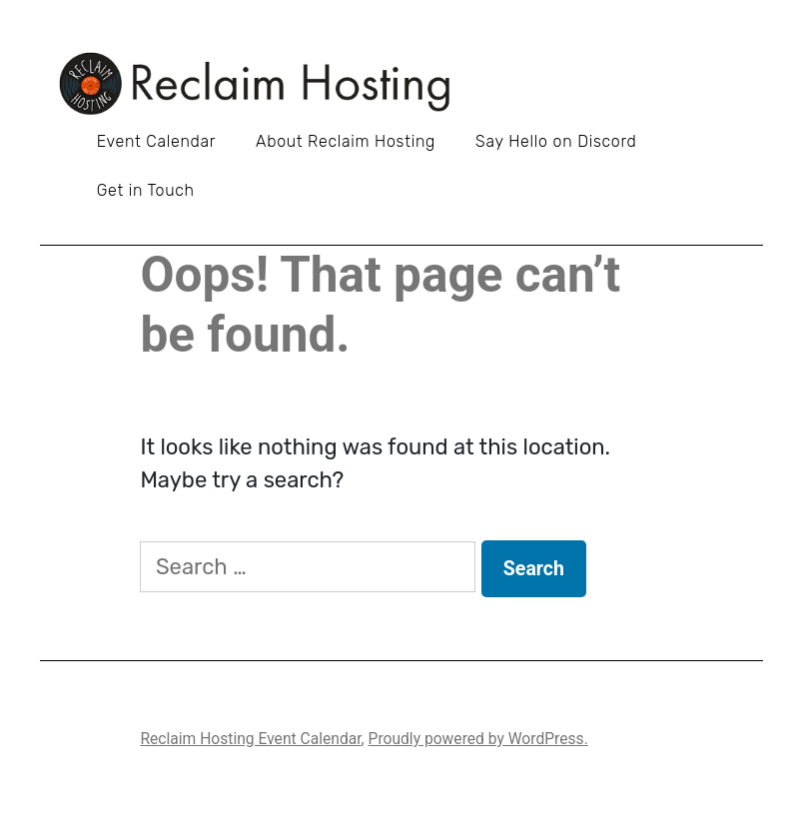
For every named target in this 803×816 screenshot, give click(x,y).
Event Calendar (156, 141)
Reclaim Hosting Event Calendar (250, 738)
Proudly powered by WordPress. (478, 738)
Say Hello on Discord (555, 141)
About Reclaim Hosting (345, 141)
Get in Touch (146, 190)
